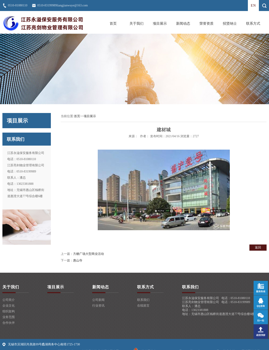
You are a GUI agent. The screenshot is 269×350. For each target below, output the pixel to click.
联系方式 (253, 23)
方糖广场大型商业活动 (88, 254)
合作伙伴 (8, 322)
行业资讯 (98, 305)
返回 (258, 247)
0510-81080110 (17, 5)
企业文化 (8, 305)
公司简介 (8, 300)
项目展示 (160, 23)
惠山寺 (77, 260)
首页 (113, 23)
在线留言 (143, 305)
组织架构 (8, 311)
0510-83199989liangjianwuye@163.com (62, 5)
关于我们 (136, 23)
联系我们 (143, 300)
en (253, 5)
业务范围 (8, 317)
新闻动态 (183, 23)
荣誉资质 (206, 23)
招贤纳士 (230, 23)
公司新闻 (98, 300)
